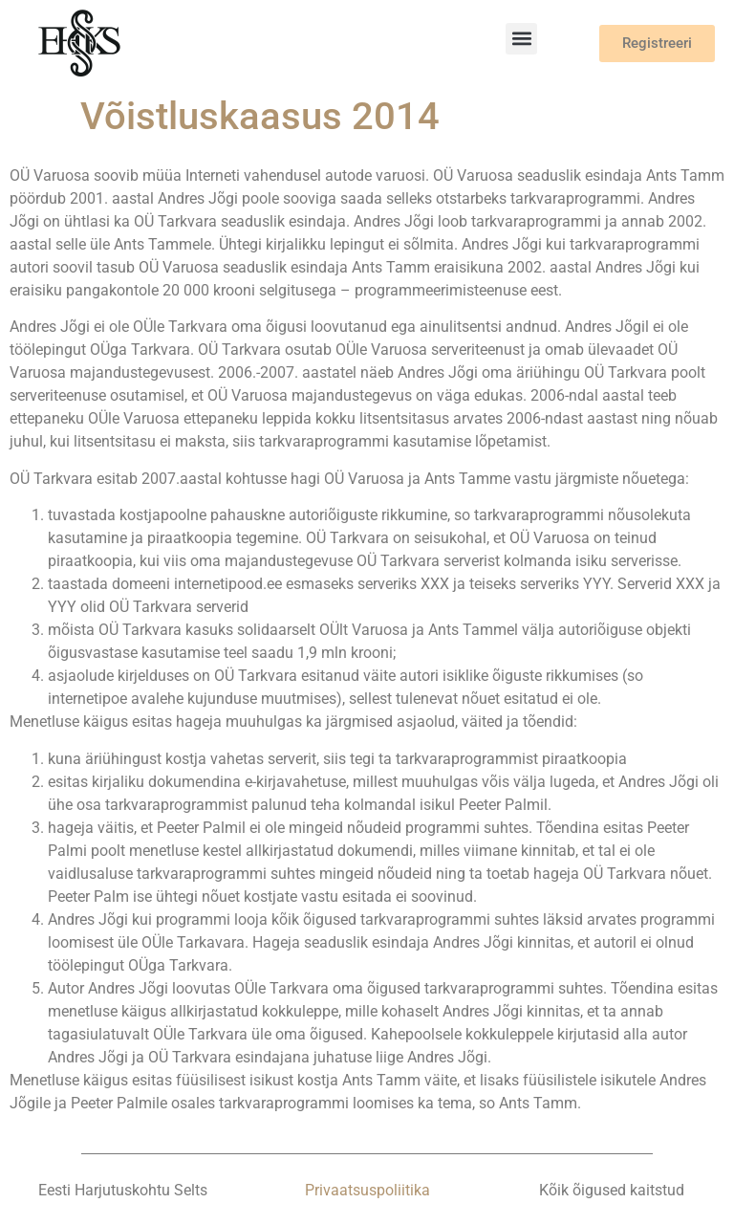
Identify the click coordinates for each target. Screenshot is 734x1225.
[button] (521, 39)
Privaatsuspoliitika (367, 1190)
